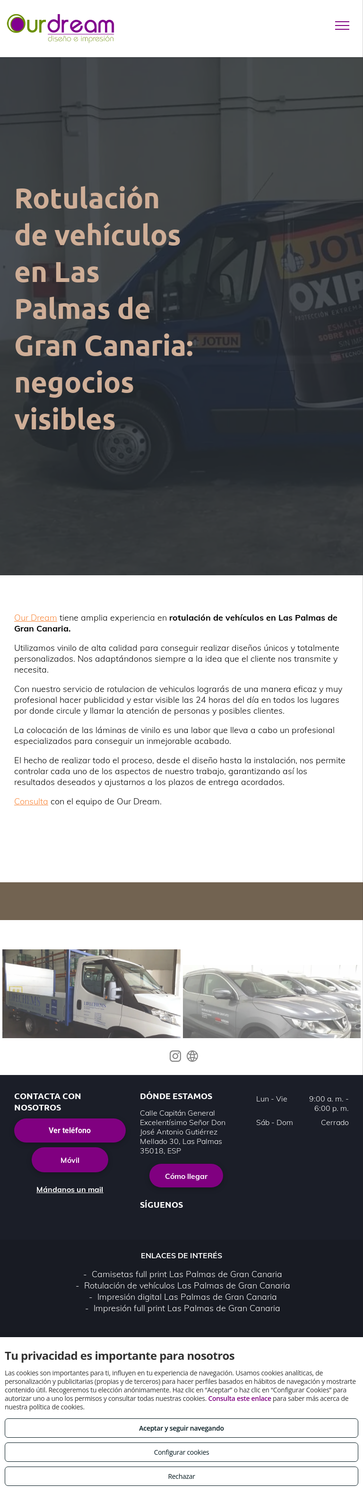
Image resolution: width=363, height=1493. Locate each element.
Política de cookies (245, 1299)
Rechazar (181, 1476)
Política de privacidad (169, 1299)
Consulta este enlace (239, 1398)
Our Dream (35, 576)
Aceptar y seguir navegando (181, 1428)
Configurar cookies (181, 1452)
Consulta (31, 759)
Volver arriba (181, 1327)
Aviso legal (105, 1299)
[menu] (342, 25)
